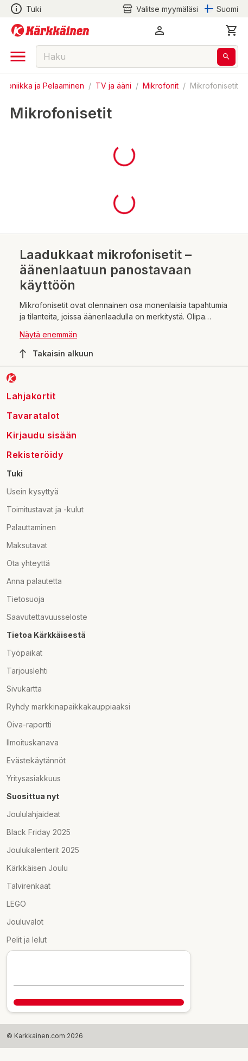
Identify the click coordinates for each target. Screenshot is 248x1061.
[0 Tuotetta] (231, 30)
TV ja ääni (113, 85)
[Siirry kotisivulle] (50, 30)
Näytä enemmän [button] (48, 334)
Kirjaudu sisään (42, 435)
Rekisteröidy (35, 454)
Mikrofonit (161, 85)
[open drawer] (18, 56)
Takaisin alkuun (56, 353)
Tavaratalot (33, 415)
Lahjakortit (31, 396)
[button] (159, 30)
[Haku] (226, 57)
